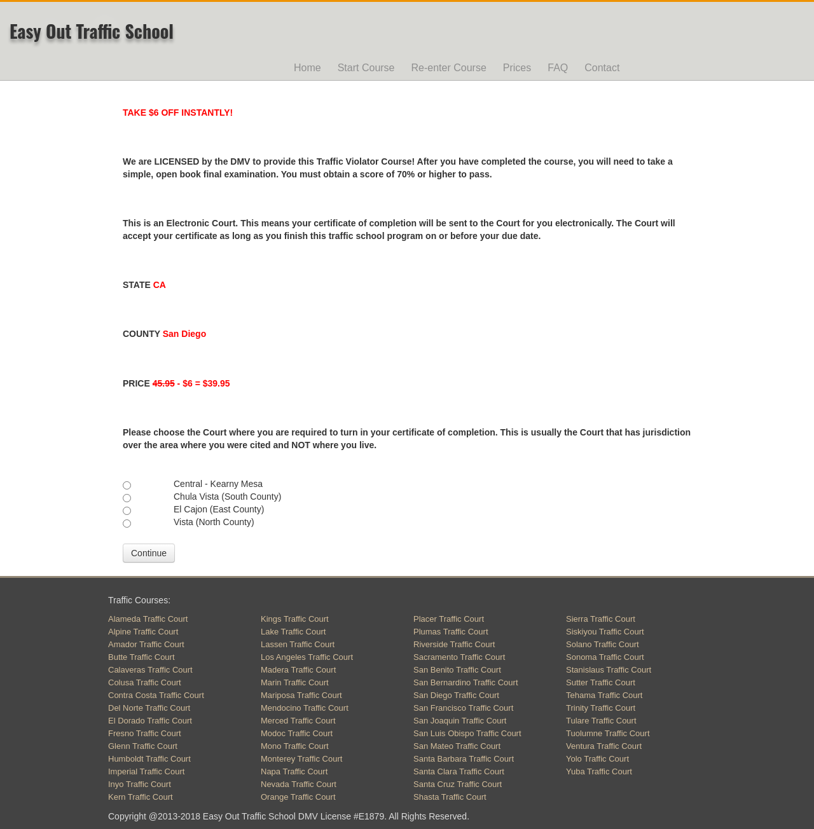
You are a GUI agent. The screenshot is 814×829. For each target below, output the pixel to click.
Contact (601, 67)
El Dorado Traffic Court (150, 720)
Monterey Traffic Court (301, 759)
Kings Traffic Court (295, 619)
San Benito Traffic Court (457, 670)
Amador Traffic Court (146, 644)
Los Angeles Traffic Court (307, 657)
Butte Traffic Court (141, 657)
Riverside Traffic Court (454, 644)
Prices (517, 67)
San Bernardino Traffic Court (465, 682)
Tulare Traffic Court (601, 720)
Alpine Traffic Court (143, 631)
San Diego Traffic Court (456, 695)
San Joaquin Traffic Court (459, 720)
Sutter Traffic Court (600, 682)
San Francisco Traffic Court (463, 708)
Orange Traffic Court (298, 797)
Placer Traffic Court (448, 619)
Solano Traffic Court (602, 644)
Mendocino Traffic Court (304, 708)
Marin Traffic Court (295, 682)
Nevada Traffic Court (298, 784)
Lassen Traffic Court (298, 644)
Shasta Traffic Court (449, 797)
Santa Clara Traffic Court (458, 771)
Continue (149, 553)
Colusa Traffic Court (144, 682)
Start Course (366, 67)
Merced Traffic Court (298, 720)
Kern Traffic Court (140, 797)
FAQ (558, 67)
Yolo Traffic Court (597, 759)
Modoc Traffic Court (297, 733)
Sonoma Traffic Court (605, 657)
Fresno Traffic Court (144, 733)
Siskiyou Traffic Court (605, 631)
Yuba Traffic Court (599, 771)
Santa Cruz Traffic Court (457, 784)
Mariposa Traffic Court (301, 695)
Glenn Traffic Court (142, 746)
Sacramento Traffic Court (459, 657)
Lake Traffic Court (293, 631)
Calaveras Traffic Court (150, 670)
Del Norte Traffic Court (149, 708)
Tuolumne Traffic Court (608, 733)
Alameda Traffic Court (148, 619)
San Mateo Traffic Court (456, 746)
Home (307, 67)
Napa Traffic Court (294, 771)
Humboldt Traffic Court (149, 759)
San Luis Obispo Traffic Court (467, 733)
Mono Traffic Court (295, 746)
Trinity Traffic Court (600, 708)
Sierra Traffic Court (600, 619)
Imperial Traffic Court (146, 771)
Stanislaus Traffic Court (608, 670)
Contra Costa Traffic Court (156, 695)
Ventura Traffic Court (604, 746)
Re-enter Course (448, 67)
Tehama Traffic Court (604, 695)
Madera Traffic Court (298, 670)
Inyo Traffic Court (139, 784)
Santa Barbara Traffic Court (463, 759)
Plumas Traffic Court (450, 631)
